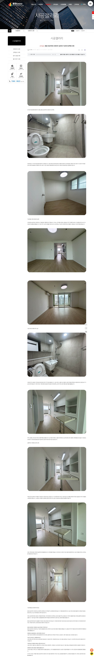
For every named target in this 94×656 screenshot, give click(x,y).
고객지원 (76, 4)
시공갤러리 (48, 4)
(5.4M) (40, 571)
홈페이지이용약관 (44, 638)
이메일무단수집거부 (53, 638)
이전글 (40, 575)
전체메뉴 (83, 4)
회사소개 (33, 4)
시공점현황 (63, 4)
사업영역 (40, 4)
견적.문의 (55, 4)
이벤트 (70, 4)
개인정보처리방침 (35, 638)
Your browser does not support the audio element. (42, 54)
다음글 (73, 575)
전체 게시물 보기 (57, 625)
